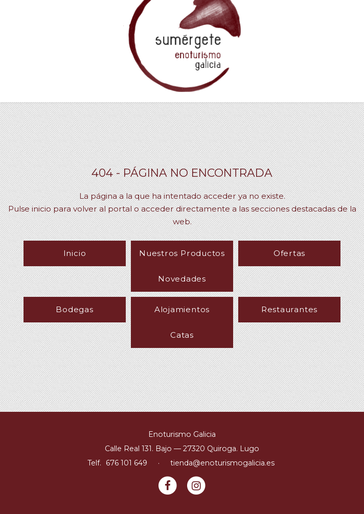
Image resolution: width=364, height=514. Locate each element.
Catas (182, 335)
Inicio (74, 253)
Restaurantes (289, 309)
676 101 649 (126, 463)
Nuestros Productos (182, 253)
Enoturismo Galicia (182, 434)
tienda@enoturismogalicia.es (222, 463)
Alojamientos (182, 309)
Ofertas (289, 253)
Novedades (182, 279)
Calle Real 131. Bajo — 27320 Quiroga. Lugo (182, 448)
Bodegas (74, 309)
